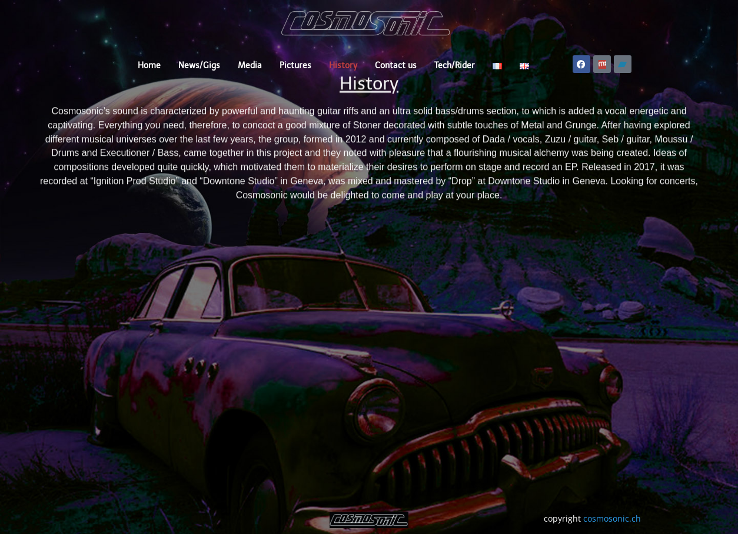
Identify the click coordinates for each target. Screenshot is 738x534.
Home (149, 66)
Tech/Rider (454, 66)
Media (250, 66)
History (343, 66)
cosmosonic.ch (612, 518)
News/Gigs (199, 66)
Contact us (396, 66)
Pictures (295, 66)
